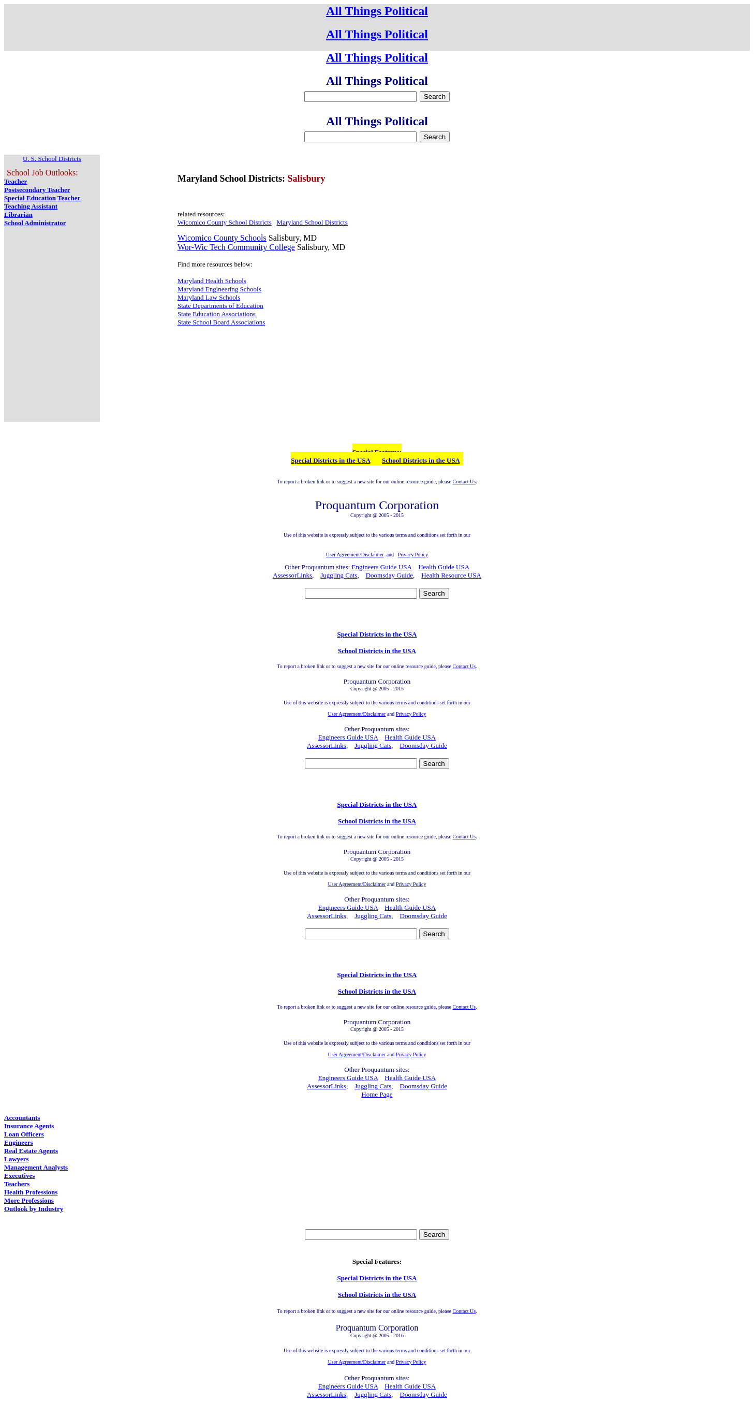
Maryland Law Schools (209, 297)
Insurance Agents (29, 1126)
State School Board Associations (221, 322)
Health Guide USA (443, 567)
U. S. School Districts (52, 159)
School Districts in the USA (421, 460)
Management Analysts (36, 1167)
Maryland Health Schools (212, 281)
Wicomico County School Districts (225, 222)
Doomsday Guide (389, 575)
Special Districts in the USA (330, 460)
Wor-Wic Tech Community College (236, 247)
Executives (19, 1175)
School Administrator (35, 223)
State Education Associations (217, 314)
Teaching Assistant (30, 206)
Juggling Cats (338, 575)
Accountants (22, 1117)
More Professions (29, 1200)
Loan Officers (24, 1134)
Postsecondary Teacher (37, 190)
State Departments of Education (220, 305)
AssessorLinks (292, 575)
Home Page (376, 1094)
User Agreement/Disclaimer (357, 714)
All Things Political (377, 11)
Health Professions (30, 1192)
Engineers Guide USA (382, 567)
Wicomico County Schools (222, 237)
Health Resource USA (451, 575)
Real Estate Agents (31, 1151)
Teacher (15, 181)
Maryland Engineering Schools (219, 289)
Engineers (18, 1142)
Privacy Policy (411, 714)
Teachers (16, 1184)
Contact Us (464, 481)
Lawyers (16, 1159)
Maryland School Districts (312, 222)
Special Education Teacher (42, 198)
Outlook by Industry (33, 1209)
